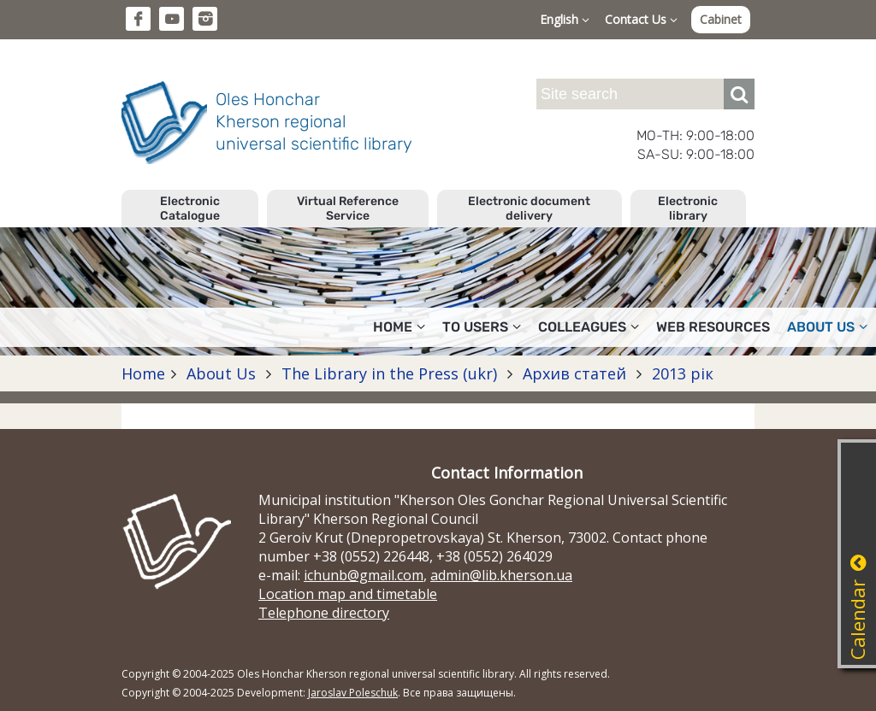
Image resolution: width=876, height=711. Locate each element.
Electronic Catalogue (190, 208)
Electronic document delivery (529, 208)
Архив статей (574, 373)
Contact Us (641, 19)
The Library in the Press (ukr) (389, 373)
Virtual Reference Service (348, 208)
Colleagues (588, 327)
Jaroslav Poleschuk (353, 692)
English (564, 19)
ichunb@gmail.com (363, 575)
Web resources (713, 327)
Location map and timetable (347, 594)
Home (399, 327)
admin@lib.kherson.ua (501, 575)
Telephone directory (323, 612)
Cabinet (721, 19)
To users (481, 327)
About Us (827, 327)
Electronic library (688, 208)
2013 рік (680, 373)
